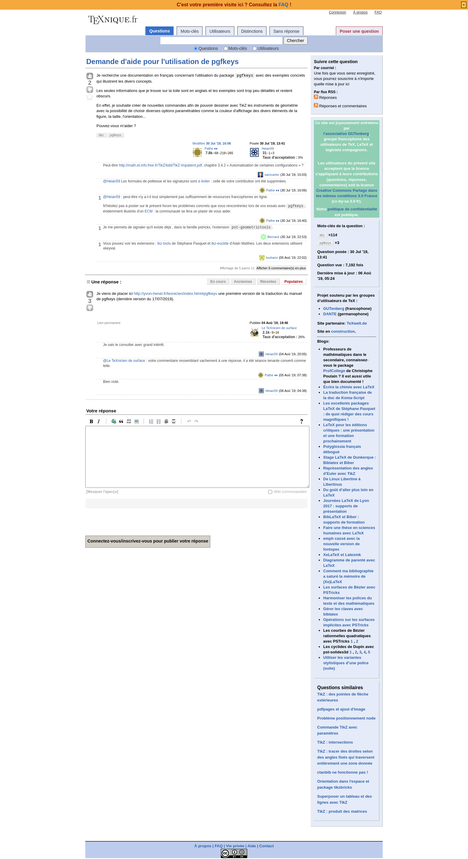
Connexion (337, 12)
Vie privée (235, 846)
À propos (360, 12)
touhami (272, 257)
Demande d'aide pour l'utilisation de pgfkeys (162, 61)
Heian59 (268, 148)
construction (343, 331)
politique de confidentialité (352, 209)
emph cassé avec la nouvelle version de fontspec (341, 544)
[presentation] (131, 520)
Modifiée (212, 143)
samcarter (271, 174)
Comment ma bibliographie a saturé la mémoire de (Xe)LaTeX (348, 576)
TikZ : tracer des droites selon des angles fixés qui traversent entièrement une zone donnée (345, 757)
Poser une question (359, 31)
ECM (148, 211)
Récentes (268, 282)
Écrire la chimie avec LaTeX (348, 387)
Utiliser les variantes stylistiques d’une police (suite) (346, 663)
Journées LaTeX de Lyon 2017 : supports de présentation (346, 506)
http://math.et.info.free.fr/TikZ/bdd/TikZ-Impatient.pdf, (161, 165)
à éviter (204, 181)
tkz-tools (164, 243)
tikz (101, 135)
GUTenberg (333, 308)
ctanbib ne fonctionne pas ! (342, 772)
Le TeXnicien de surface (279, 328)
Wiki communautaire (290, 492)
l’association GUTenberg (346, 133)
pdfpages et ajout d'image (341, 709)
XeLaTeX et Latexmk (342, 554)
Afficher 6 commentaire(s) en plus (281, 268)
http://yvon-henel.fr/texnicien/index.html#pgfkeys (175, 293)
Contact (266, 846)
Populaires (293, 282)
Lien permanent (108, 323)
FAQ (378, 12)
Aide (252, 846)
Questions (159, 31)
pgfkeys (115, 135)
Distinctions (252, 31)
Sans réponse (286, 31)
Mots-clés (190, 31)
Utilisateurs (219, 31)
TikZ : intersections (335, 742)
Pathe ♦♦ (211, 148)
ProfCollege (334, 370)
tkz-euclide (220, 243)
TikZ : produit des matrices (342, 811)
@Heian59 (111, 181)
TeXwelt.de (357, 323)
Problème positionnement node (346, 718)
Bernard (273, 237)
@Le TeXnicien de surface (124, 361)
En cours (218, 282)
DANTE (330, 314)
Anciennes (243, 282)
